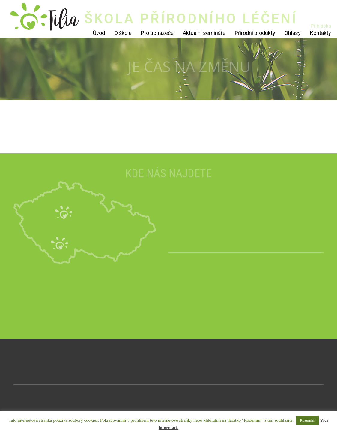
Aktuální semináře (204, 33)
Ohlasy (293, 33)
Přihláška (321, 26)
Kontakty (320, 33)
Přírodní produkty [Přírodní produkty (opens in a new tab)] (255, 33)
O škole (123, 33)
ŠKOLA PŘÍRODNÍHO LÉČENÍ (190, 18)
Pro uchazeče (157, 33)
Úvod (99, 33)
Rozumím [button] (307, 420)
